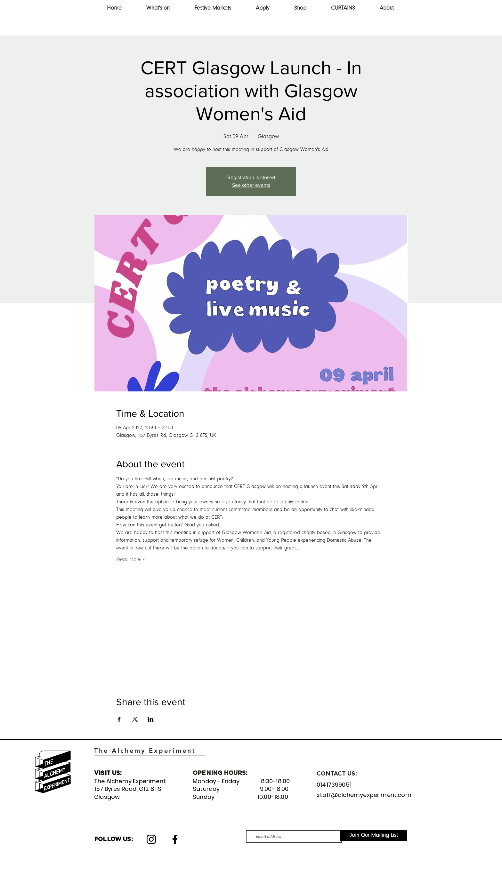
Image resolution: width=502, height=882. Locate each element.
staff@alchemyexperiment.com (364, 795)
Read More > (130, 559)
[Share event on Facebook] (119, 719)
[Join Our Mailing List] (373, 835)
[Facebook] (175, 839)
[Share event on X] (135, 719)
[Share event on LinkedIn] (151, 719)
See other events (251, 185)
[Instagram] (151, 839)
